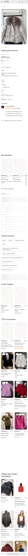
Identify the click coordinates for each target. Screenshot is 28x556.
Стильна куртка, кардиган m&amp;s (20, 534)
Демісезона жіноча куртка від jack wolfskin (7, 345)
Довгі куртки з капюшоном (9, 265)
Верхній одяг (9, 95)
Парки (10, 240)
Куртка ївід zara (5, 310)
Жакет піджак (4, 435)
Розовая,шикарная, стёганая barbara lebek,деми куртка (20, 434)
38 (2, 63)
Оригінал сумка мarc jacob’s (6, 182)
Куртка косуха (4, 500)
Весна (10, 99)
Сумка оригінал (17, 181)
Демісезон (4, 99)
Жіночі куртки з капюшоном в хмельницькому (10, 249)
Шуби (3, 240)
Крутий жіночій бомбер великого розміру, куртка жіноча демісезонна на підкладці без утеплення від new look (7, 534)
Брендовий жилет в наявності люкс (20, 343)
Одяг (3, 244)
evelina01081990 (9, 106)
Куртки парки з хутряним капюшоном (12, 257)
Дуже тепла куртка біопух (19, 310)
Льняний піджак (19, 375)
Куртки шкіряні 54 (7, 261)
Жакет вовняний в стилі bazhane (6, 374)
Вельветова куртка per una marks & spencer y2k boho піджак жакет (21, 406)
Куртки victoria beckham (8, 253)
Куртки (4, 6)
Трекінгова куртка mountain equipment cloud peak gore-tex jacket (20, 504)
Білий (4, 85)
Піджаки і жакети (19, 240)
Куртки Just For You (7, 269)
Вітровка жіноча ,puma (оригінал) (7, 404)
